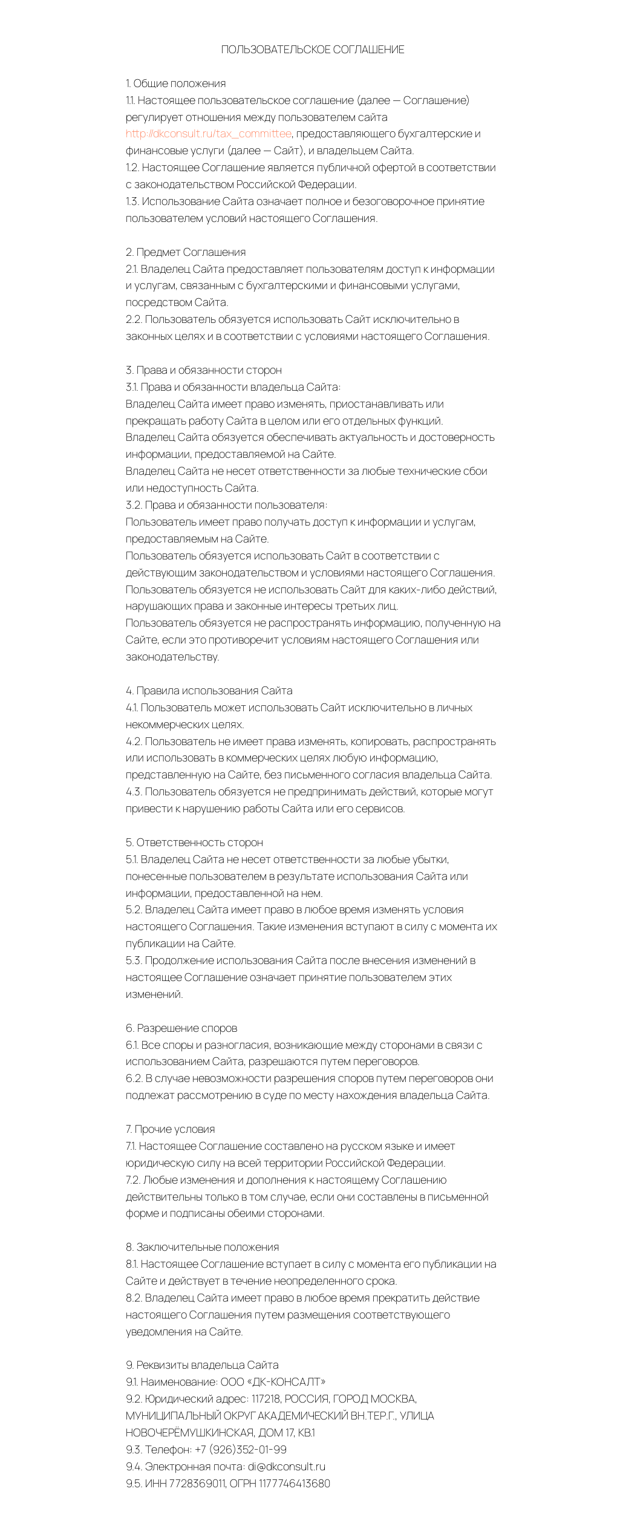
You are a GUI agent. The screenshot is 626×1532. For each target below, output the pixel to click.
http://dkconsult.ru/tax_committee (209, 133)
